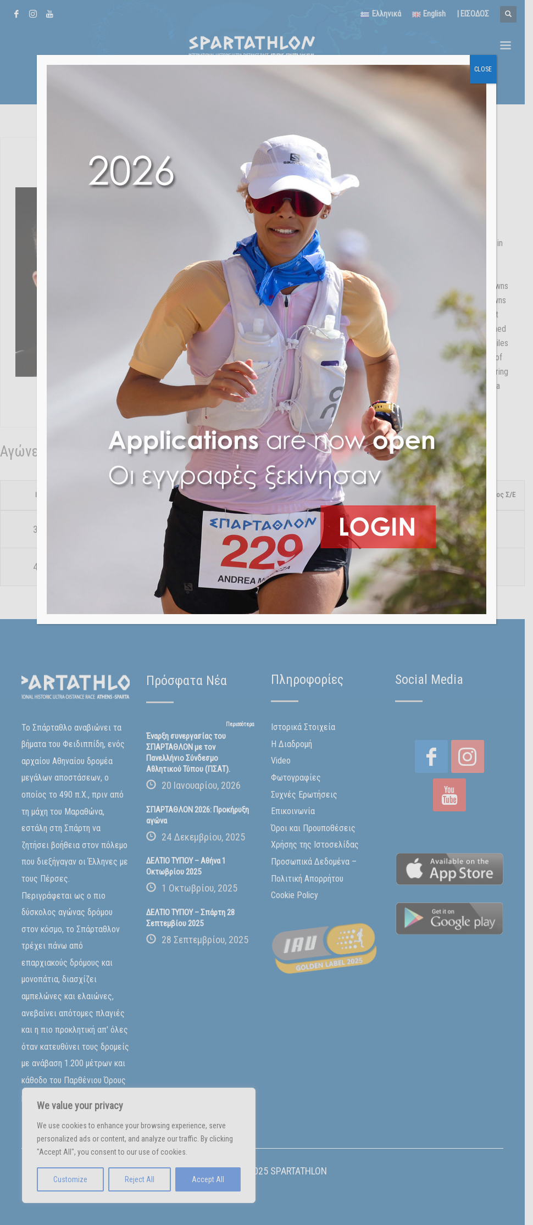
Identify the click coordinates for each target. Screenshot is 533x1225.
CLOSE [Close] (483, 69)
